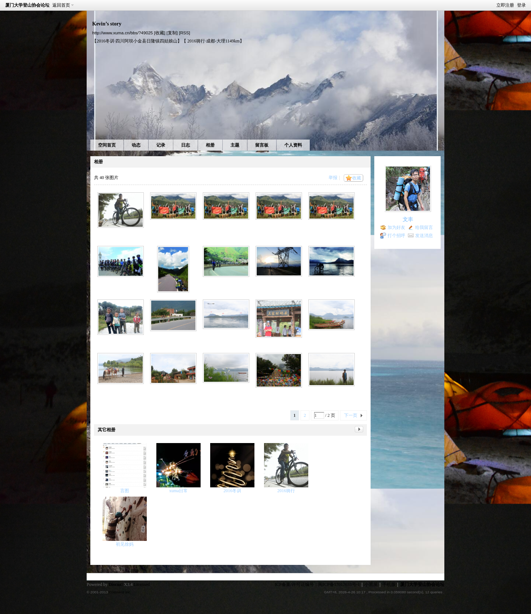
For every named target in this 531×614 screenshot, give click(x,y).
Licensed (142, 584)
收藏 (356, 178)
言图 (124, 490)
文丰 (408, 219)
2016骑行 (286, 490)
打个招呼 (396, 235)
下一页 (350, 415)
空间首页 (107, 145)
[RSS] (184, 32)
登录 (521, 5)
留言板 (261, 145)
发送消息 (424, 235)
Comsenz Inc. (120, 592)
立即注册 (505, 5)
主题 (234, 145)
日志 (185, 145)
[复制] (171, 32)
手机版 (389, 584)
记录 (160, 145)
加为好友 (396, 227)
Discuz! (116, 584)
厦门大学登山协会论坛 (27, 5)
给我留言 (424, 227)
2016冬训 (232, 490)
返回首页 (61, 5)
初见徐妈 (124, 544)
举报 (333, 177)
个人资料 (293, 145)
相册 (210, 145)
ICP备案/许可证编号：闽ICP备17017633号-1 (317, 584)
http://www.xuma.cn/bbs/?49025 (122, 32)
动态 (136, 145)
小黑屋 (371, 584)
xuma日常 (178, 490)
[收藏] (159, 32)
